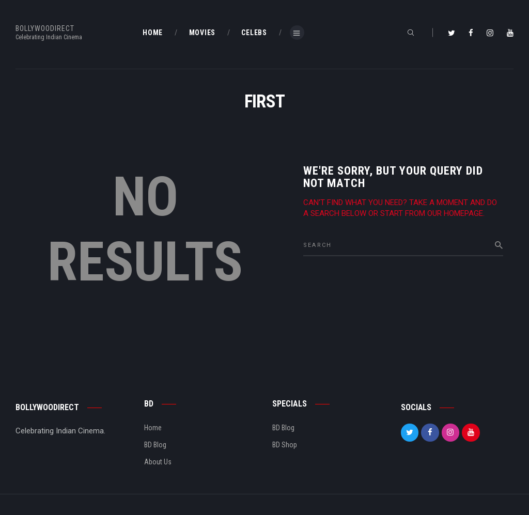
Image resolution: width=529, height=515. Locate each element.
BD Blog (155, 445)
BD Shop (284, 445)
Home (153, 428)
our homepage (455, 213)
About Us (158, 462)
